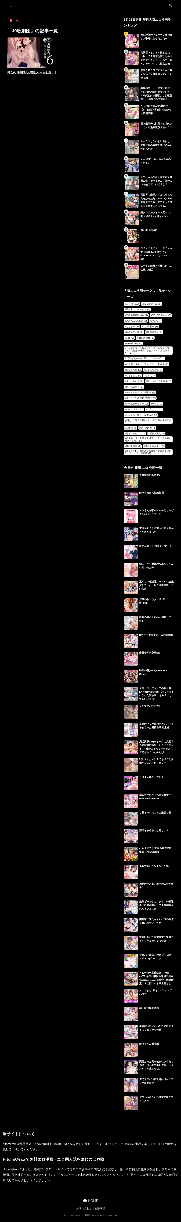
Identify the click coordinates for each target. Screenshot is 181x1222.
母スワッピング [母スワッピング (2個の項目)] (136, 435)
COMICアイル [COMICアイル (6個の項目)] (152, 306)
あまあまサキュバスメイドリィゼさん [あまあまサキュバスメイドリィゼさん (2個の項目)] (147, 366)
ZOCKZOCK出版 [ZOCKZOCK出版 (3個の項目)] (136, 323)
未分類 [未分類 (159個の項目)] (132, 306)
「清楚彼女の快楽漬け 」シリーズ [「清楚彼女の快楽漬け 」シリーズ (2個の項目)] (145, 360)
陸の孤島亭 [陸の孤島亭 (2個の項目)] (133, 448)
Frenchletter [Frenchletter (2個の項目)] (146, 340)
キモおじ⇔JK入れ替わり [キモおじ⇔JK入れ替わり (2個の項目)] (140, 394)
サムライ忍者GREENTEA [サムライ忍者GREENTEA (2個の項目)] (141, 400)
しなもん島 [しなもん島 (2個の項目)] (133, 372)
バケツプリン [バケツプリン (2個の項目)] (134, 411)
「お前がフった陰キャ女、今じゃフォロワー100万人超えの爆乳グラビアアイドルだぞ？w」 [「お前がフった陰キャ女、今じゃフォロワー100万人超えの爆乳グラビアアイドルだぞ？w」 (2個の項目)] (148, 352)
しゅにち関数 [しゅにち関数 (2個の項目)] (153, 372)
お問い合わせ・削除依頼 (90, 1211)
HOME (90, 1203)
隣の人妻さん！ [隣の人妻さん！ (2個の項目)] (155, 448)
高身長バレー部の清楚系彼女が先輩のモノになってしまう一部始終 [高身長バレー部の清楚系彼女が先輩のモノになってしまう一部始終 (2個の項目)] (148, 454)
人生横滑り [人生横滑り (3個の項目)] (150, 328)
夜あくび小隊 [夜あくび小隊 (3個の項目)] (134, 334)
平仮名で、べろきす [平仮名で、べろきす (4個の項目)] (138, 311)
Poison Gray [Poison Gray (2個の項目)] (134, 345)
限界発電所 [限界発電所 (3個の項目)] (154, 334)
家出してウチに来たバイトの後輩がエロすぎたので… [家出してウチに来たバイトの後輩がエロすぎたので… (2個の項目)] (148, 423)
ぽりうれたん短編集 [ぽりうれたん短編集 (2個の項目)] (159, 383)
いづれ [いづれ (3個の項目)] (156, 323)
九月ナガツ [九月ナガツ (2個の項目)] (154, 411)
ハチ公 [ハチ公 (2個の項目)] (157, 406)
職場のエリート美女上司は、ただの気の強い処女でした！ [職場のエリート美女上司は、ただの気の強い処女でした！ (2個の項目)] (148, 441)
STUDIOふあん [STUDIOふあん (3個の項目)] (161, 317)
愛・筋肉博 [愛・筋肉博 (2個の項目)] (147, 430)
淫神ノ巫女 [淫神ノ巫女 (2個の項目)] (157, 435)
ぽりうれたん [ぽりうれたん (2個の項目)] (134, 383)
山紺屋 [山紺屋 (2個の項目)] (131, 430)
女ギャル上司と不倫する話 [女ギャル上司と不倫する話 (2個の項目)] (141, 417)
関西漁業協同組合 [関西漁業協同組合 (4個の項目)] (137, 317)
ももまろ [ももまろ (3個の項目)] (132, 328)
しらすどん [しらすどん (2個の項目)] (133, 377)
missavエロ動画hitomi (28, 5)
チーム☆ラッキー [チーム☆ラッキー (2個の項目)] (137, 406)
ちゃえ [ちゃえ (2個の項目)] (150, 377)
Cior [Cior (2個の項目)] (130, 340)
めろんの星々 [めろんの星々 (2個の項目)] (134, 389)
